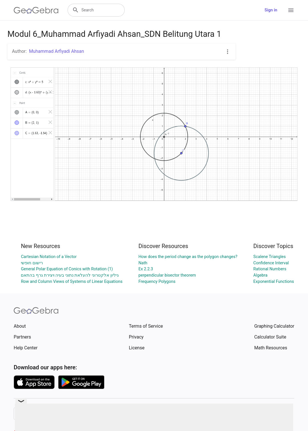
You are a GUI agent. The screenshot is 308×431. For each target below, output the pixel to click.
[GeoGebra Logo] (36, 10)
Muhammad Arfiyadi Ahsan (56, 51)
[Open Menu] (290, 10)
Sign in (271, 10)
